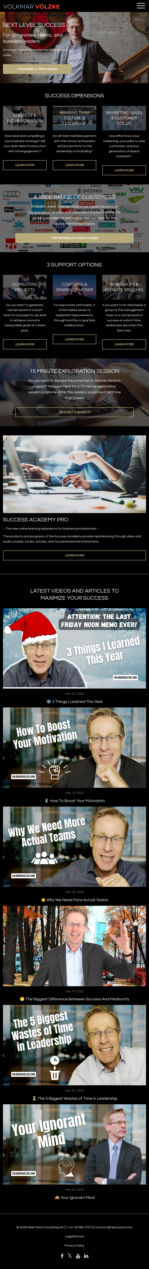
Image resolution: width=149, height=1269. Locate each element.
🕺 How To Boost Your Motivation (74, 801)
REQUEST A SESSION (74, 412)
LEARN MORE (24, 165)
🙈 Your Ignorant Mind (74, 1198)
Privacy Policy (74, 1245)
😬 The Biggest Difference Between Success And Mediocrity (74, 999)
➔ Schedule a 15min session (37, 69)
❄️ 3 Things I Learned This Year (74, 702)
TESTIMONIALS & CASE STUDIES (74, 238)
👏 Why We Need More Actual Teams (74, 900)
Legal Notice (74, 1236)
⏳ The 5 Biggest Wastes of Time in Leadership (74, 1098)
